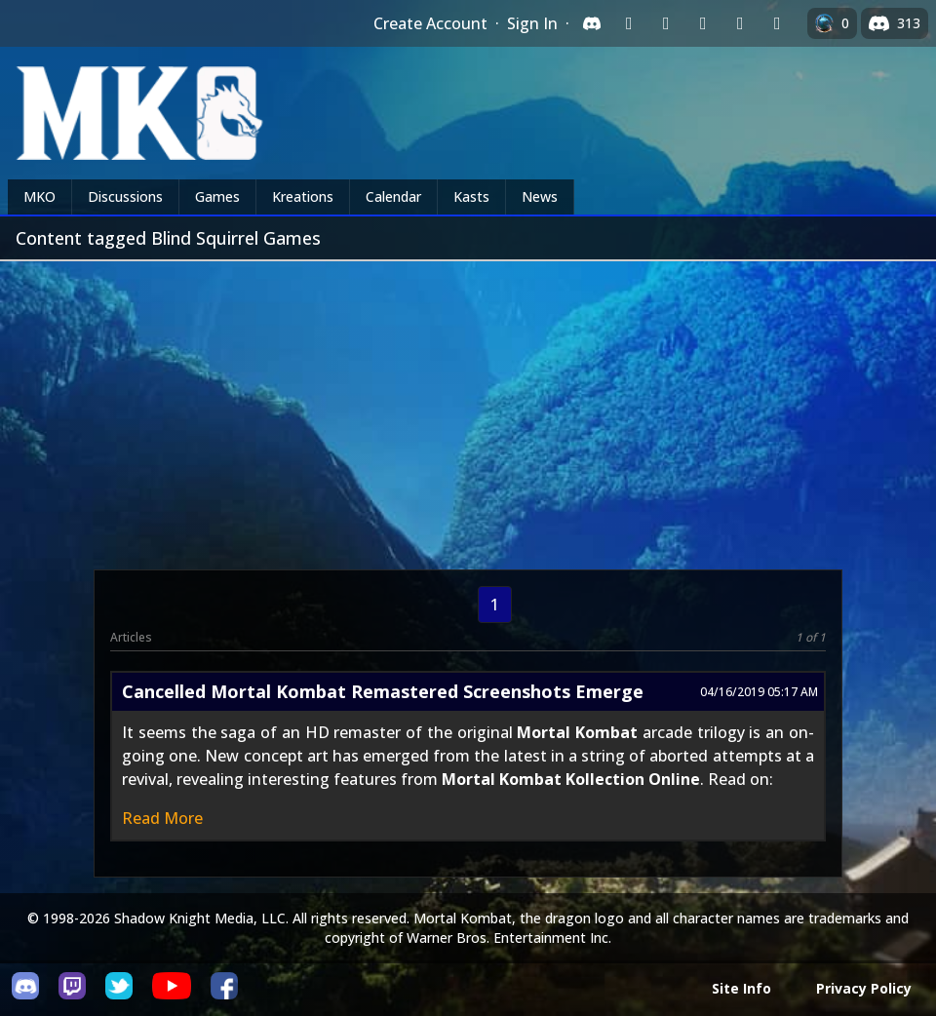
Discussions (125, 196)
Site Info (741, 988)
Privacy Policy (864, 988)
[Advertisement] (468, 407)
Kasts (471, 196)
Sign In (532, 23)
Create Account (430, 23)
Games (217, 196)
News (540, 196)
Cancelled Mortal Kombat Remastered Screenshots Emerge (383, 691)
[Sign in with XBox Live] (777, 23)
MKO (39, 196)
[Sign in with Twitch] (629, 23)
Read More (162, 818)
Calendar (393, 196)
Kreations (302, 196)
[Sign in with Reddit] (703, 23)
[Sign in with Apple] (740, 23)
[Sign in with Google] (666, 23)
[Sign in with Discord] (591, 23)
